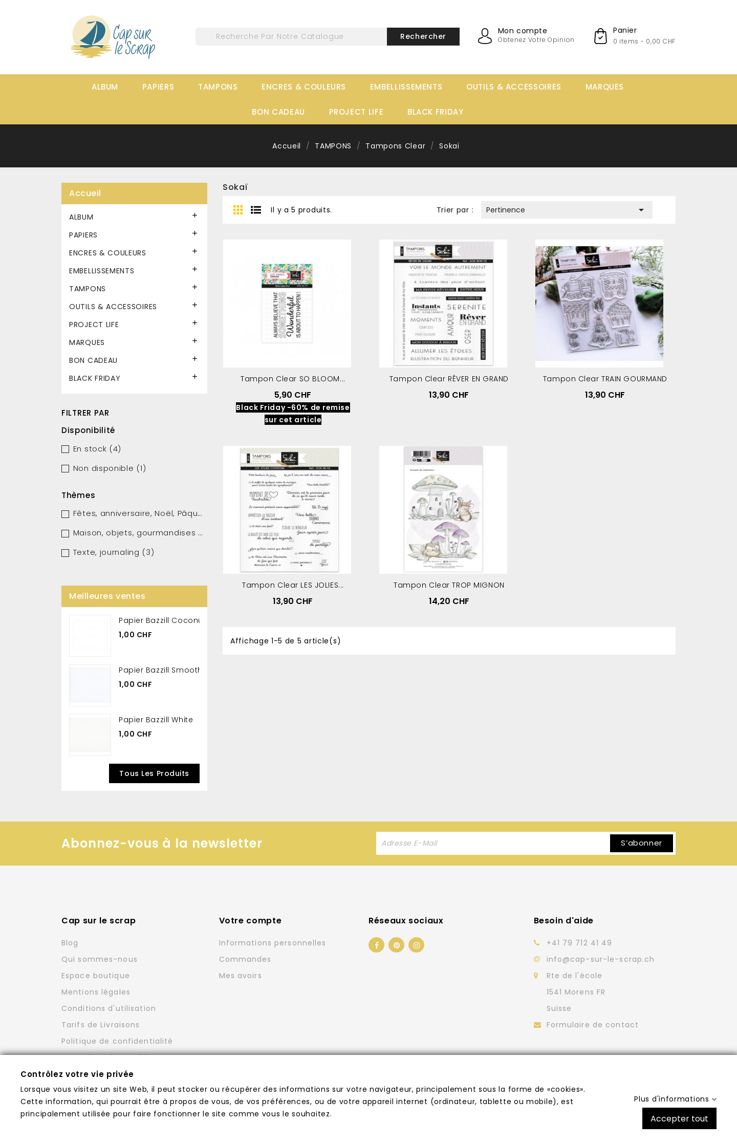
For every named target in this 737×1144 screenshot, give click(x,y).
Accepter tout (679, 1118)
